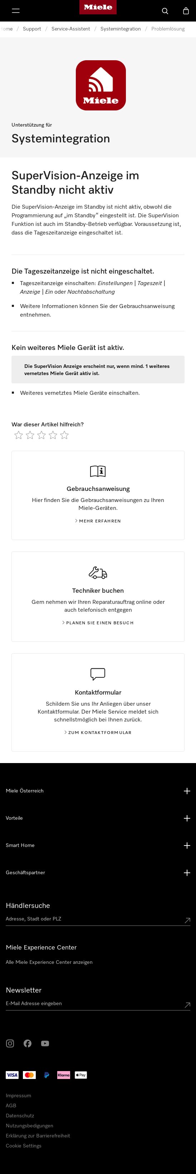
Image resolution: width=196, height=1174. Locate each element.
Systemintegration (121, 29)
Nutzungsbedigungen (29, 1125)
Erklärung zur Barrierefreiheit (38, 1136)
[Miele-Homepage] (98, 11)
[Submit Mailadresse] (187, 1005)
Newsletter (23, 990)
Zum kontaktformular (98, 733)
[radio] (18, 435)
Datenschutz (20, 1115)
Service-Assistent (71, 29)
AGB (11, 1105)
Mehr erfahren (98, 521)
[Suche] (165, 10)
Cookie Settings (23, 1146)
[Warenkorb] (186, 10)
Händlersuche (28, 905)
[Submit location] (187, 920)
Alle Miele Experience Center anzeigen (49, 962)
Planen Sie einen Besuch (98, 623)
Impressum (18, 1095)
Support (32, 29)
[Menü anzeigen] (15, 10)
